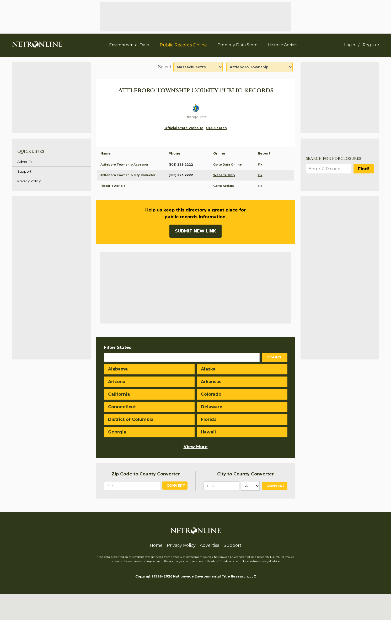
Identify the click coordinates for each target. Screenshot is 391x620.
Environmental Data (129, 44)
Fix (260, 164)
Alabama (118, 369)
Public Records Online (183, 45)
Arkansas (211, 381)
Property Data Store (237, 44)
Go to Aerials (223, 186)
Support (24, 171)
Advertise (25, 162)
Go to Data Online (227, 164)
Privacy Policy (29, 181)
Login (349, 44)
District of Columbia (130, 419)
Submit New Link (195, 231)
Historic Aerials (282, 44)
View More (196, 446)
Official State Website (183, 128)
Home (156, 545)
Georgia (117, 432)
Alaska (208, 369)
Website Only (224, 175)
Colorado (211, 394)
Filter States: (118, 347)
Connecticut (122, 406)
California (119, 394)
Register (371, 44)
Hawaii (208, 432)
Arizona (116, 381)
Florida (209, 419)
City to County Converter (245, 473)
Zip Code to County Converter (145, 473)
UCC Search (216, 128)
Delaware (211, 406)
